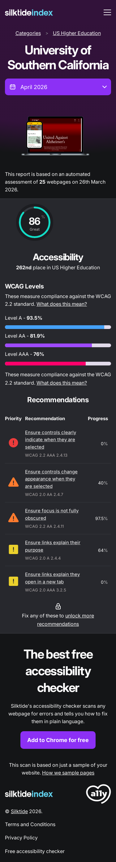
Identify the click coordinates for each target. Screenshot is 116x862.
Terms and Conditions (30, 824)
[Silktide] (29, 12)
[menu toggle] (107, 12)
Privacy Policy (21, 837)
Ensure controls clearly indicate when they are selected (50, 439)
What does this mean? (62, 304)
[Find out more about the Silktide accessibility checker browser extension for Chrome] (58, 697)
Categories (28, 33)
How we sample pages (68, 773)
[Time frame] (58, 87)
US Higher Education (77, 33)
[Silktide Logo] (29, 794)
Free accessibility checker (35, 851)
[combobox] (58, 87)
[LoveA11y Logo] (98, 795)
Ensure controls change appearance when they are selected (51, 479)
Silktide (19, 811)
